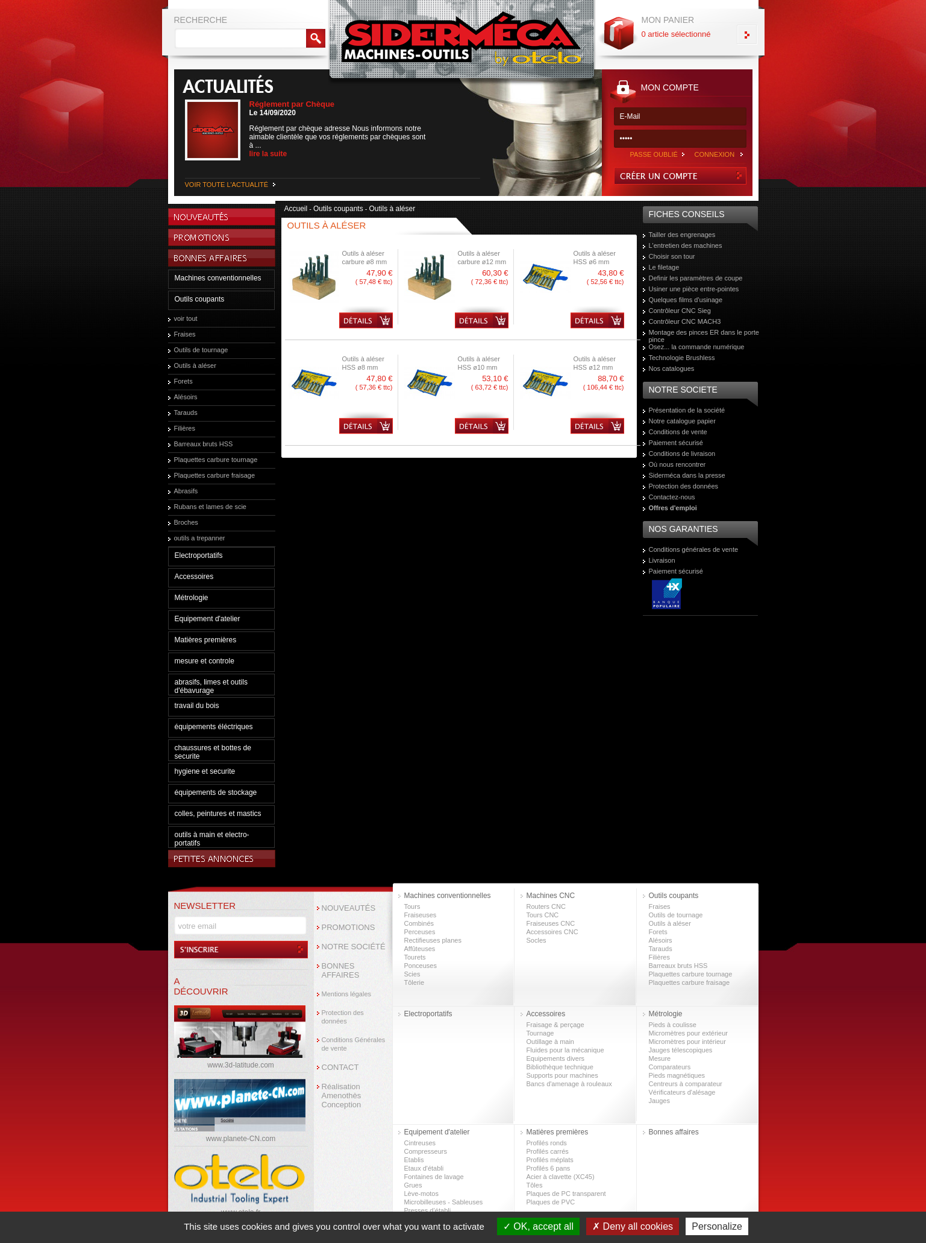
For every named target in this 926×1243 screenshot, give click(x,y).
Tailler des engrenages (682, 234)
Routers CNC (546, 906)
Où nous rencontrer (677, 464)
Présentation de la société (687, 410)
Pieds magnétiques (677, 1075)
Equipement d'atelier (207, 619)
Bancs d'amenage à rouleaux (569, 1083)
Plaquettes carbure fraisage (214, 475)
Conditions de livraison (682, 453)
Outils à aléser (195, 365)
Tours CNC (543, 915)
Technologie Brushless (682, 357)
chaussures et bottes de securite (213, 752)
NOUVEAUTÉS (349, 907)
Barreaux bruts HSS (203, 444)
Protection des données (684, 486)
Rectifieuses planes (432, 940)
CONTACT (340, 1067)
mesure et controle (204, 661)
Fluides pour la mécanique (565, 1050)
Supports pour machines (562, 1075)
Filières (184, 428)
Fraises (185, 334)
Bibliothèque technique (560, 1067)
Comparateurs (670, 1067)
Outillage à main (551, 1041)
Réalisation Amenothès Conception (341, 1095)
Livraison (662, 560)
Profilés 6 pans (549, 1168)
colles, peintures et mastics (218, 813)
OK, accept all (538, 1226)
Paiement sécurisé (676, 442)
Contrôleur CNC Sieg (680, 310)
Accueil (296, 208)
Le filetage (664, 267)
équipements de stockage (216, 792)
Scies (412, 974)
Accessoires (194, 576)
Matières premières (206, 640)
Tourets (415, 957)
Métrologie (191, 597)
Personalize (717, 1226)
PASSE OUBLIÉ (654, 154)
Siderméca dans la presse (687, 475)
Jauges (659, 1100)
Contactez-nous (672, 497)
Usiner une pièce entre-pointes (694, 289)
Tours (412, 906)
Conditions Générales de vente (354, 1044)
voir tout (186, 318)
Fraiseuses (420, 915)
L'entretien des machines (685, 245)
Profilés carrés (548, 1151)
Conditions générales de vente (694, 549)
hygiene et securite (205, 771)
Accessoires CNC (552, 931)
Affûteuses (420, 948)
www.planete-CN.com (240, 1138)
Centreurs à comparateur (685, 1083)
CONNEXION (715, 154)
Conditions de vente (678, 431)
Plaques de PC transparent (566, 1193)
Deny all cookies (632, 1226)
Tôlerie (414, 982)
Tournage (540, 1033)
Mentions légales (347, 994)
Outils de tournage (201, 349)
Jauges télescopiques (681, 1050)
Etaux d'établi (424, 1168)
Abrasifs (186, 491)
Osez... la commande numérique (697, 346)
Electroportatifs (199, 555)
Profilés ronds (547, 1143)
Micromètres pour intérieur (687, 1041)
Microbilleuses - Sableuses (443, 1202)
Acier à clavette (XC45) (561, 1176)
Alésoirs (186, 396)
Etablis (414, 1159)
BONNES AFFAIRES (341, 970)
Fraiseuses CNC (551, 923)
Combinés (419, 923)
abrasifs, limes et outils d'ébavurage (211, 686)
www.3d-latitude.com (240, 1065)
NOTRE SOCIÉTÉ (354, 946)
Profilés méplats (550, 1159)
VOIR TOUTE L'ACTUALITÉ (227, 184)
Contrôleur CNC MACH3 (685, 321)
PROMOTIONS (348, 927)
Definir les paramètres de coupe (696, 278)
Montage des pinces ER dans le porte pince (704, 336)
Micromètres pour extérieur (688, 1033)
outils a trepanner (199, 538)
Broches (186, 522)
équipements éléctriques (214, 727)
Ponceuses (420, 965)
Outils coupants (200, 299)
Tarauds (186, 412)
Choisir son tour (672, 256)
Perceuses (420, 931)
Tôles (535, 1185)
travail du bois (197, 705)
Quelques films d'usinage (686, 299)
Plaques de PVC (551, 1202)
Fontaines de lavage (434, 1176)
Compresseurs (426, 1151)
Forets (183, 381)
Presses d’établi (427, 1210)
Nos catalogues (672, 368)
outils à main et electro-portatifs (212, 838)
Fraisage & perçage (555, 1024)
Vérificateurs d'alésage (682, 1092)
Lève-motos (421, 1193)
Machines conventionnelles (218, 278)
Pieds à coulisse (673, 1024)
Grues (413, 1185)
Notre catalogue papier (682, 421)
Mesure (660, 1058)
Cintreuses (420, 1143)
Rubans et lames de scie (210, 506)
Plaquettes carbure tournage (216, 459)
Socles (536, 940)
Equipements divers (556, 1058)
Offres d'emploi (673, 507)
